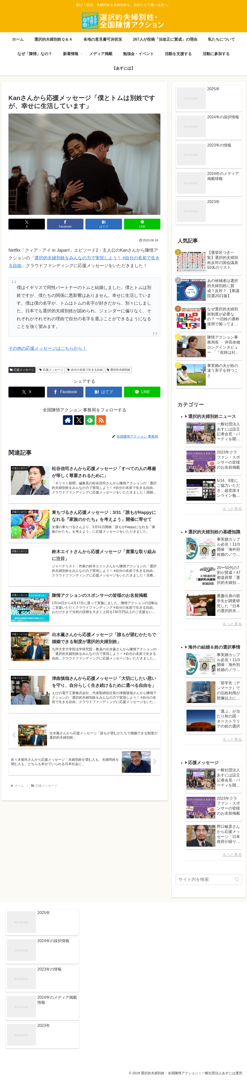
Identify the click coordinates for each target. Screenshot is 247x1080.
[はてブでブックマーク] (103, 224)
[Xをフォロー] (79, 420)
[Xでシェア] (26, 224)
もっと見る (232, 508)
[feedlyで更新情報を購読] (90, 420)
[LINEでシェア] (142, 224)
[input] (209, 879)
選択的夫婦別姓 (119, 369)
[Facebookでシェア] (65, 224)
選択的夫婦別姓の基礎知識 (214, 532)
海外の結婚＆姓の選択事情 (214, 647)
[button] (237, 879)
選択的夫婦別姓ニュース (212, 416)
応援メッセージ (22, 369)
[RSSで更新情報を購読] (101, 420)
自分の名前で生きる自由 (85, 369)
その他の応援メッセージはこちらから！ (47, 348)
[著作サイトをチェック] (68, 420)
